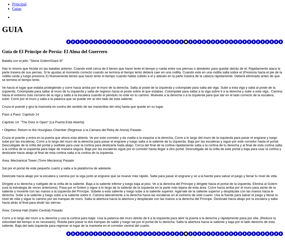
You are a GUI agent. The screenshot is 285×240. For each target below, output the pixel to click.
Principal (19, 4)
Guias (16, 9)
